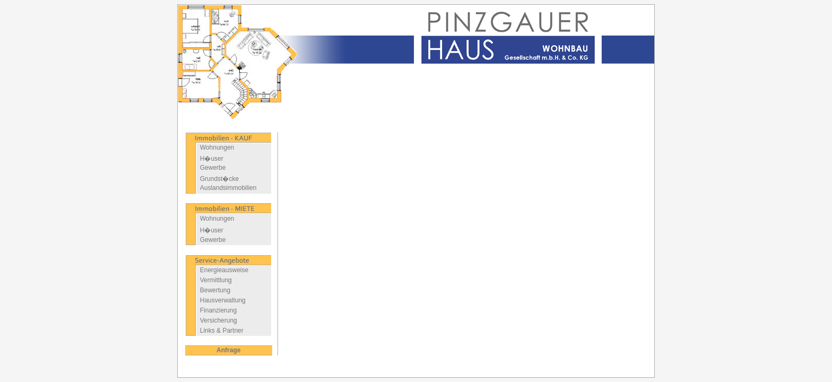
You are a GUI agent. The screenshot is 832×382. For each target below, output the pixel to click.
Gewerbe (213, 167)
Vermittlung (216, 280)
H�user (211, 158)
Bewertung (215, 290)
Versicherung (218, 320)
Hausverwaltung (223, 300)
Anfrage (228, 350)
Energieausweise (224, 270)
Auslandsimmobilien (228, 188)
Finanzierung (218, 310)
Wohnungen (217, 147)
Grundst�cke (219, 178)
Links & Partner (222, 330)
